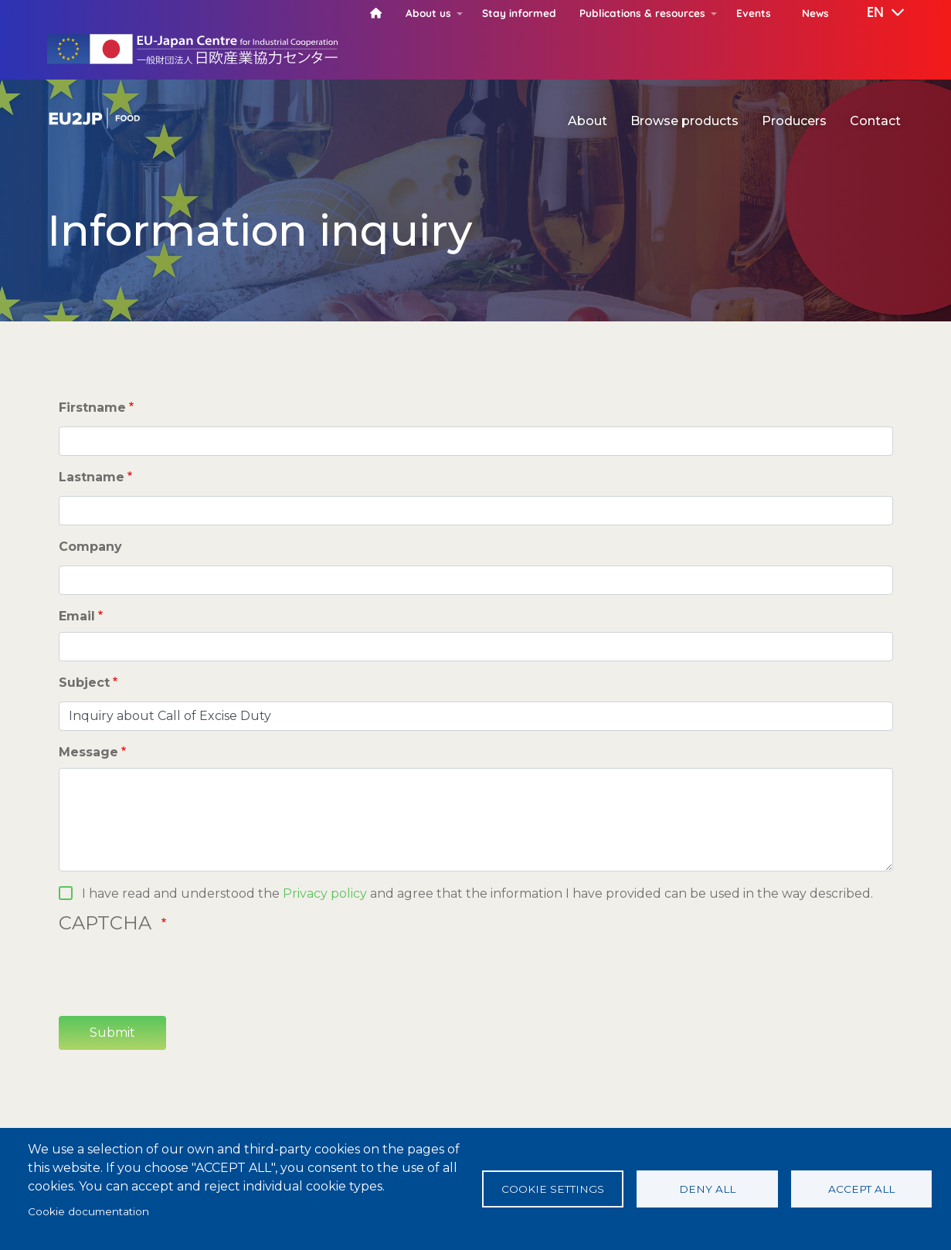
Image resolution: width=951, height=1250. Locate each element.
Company (90, 546)
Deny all (707, 1189)
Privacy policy (325, 893)
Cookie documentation (88, 1211)
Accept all (861, 1189)
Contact (875, 121)
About (587, 121)
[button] (874, 13)
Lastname (91, 477)
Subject (84, 682)
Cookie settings (552, 1189)
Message (88, 752)
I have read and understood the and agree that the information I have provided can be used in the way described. (477, 893)
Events (753, 12)
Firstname (92, 407)
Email (77, 616)
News (815, 12)
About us (428, 12)
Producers (794, 121)
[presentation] (176, 973)
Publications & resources (642, 12)
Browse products (684, 121)
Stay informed (519, 12)
